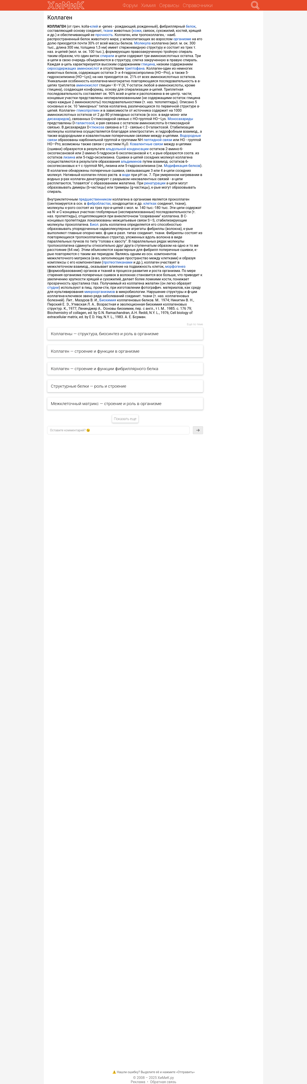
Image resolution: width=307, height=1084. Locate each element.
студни (53, 287)
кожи (137, 31)
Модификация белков (182, 166)
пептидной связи (158, 140)
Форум (130, 5)
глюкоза (97, 127)
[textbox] (118, 430)
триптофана (135, 68)
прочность (104, 35)
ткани (108, 31)
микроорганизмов (99, 292)
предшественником (95, 199)
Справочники (198, 5)
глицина (148, 64)
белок (191, 26)
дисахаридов (58, 119)
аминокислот (87, 85)
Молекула (142, 43)
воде (126, 175)
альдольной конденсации (127, 149)
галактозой (85, 123)
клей (94, 26)
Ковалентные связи (146, 144)
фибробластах (99, 203)
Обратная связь (163, 1082)
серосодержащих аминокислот (73, 68)
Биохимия (108, 300)
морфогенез (175, 266)
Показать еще (125, 419)
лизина (69, 157)
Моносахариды (180, 119)
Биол (94, 224)
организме (182, 39)
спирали (107, 56)
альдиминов (131, 161)
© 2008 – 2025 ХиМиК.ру (153, 1078)
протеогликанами (117, 262)
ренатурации (154, 183)
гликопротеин (88, 110)
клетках (149, 203)
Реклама (138, 1082)
